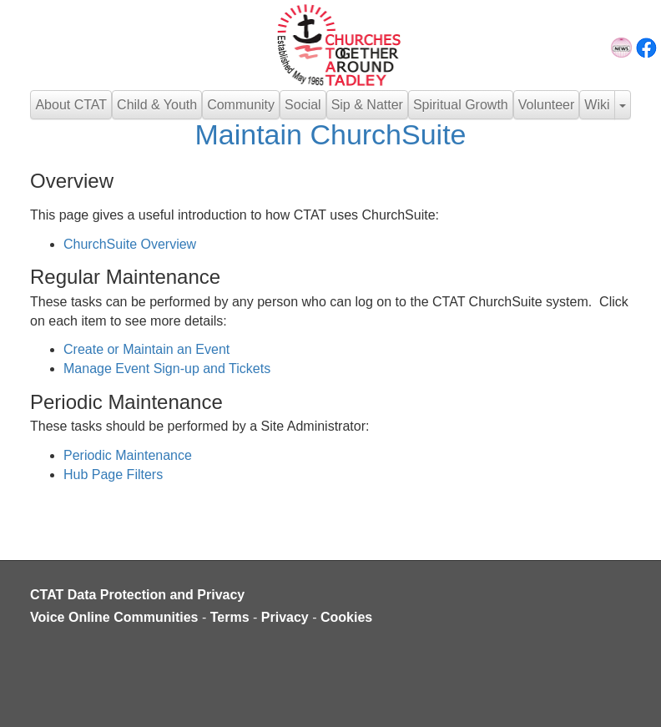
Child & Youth (157, 105)
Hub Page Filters (113, 474)
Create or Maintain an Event (146, 349)
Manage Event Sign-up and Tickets (166, 368)
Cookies (346, 617)
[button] (622, 104)
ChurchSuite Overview (129, 244)
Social (303, 105)
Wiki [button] (596, 105)
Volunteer (546, 105)
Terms (230, 617)
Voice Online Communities (114, 617)
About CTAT (71, 105)
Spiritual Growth (460, 105)
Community (241, 105)
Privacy (285, 617)
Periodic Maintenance (127, 455)
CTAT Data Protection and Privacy (137, 595)
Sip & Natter (367, 105)
